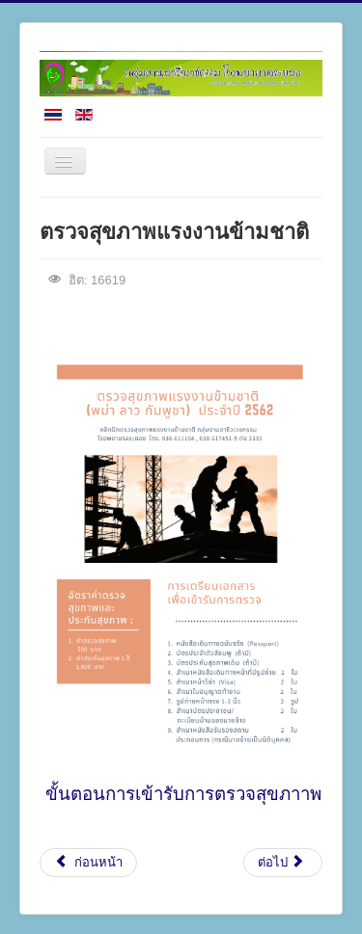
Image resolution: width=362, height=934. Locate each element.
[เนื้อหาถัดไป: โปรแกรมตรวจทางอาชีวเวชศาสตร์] (282, 862)
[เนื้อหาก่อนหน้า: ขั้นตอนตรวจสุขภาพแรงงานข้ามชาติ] (88, 862)
